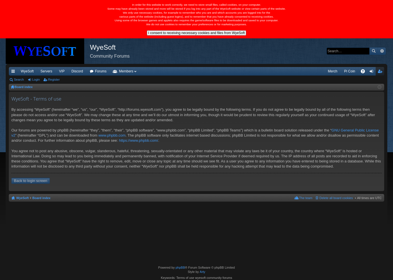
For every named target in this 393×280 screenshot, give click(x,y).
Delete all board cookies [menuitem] (336, 198)
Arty (202, 271)
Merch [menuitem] (332, 71)
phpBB (180, 267)
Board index (41, 198)
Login (36, 79)
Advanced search (382, 51)
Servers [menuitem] (46, 71)
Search (373, 51)
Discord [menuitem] (77, 71)
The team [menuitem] (305, 198)
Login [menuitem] (373, 72)
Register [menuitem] (381, 72)
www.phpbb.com (111, 135)
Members (126, 71)
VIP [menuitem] (62, 71)
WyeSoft (27, 71)
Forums (101, 71)
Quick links (14, 72)
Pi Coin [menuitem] (349, 71)
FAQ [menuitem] (364, 72)
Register (54, 79)
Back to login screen (30, 181)
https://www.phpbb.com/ (138, 140)
